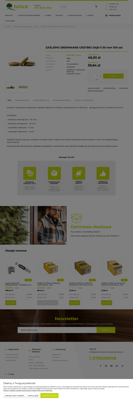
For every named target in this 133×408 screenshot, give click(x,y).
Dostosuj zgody (33, 395)
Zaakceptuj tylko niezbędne (14, 395)
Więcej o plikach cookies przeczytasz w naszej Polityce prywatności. (28, 390)
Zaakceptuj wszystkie (49, 395)
